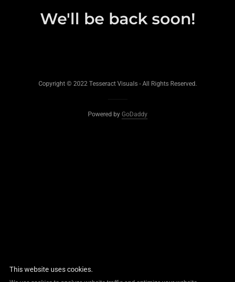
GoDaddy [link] (135, 114)
